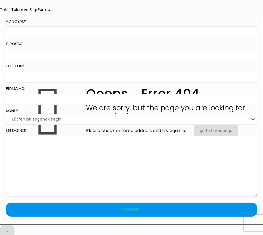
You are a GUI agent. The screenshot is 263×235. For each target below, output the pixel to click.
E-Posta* (131, 50)
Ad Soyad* (131, 28)
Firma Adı (131, 95)
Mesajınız (131, 162)
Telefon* (131, 73)
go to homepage (216, 130)
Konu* (131, 116)
